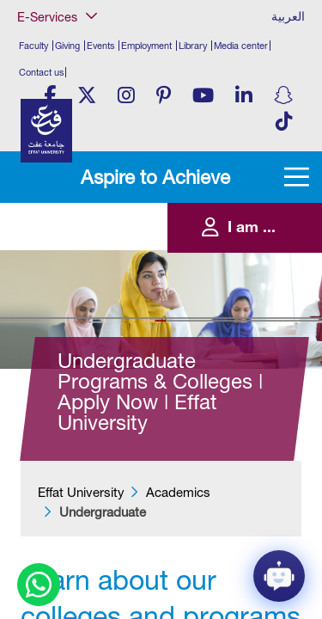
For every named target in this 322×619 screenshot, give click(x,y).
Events (100, 45)
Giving (67, 45)
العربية (288, 16)
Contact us (41, 72)
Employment (146, 45)
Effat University (81, 492)
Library (193, 45)
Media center (241, 45)
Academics (178, 492)
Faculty (33, 45)
